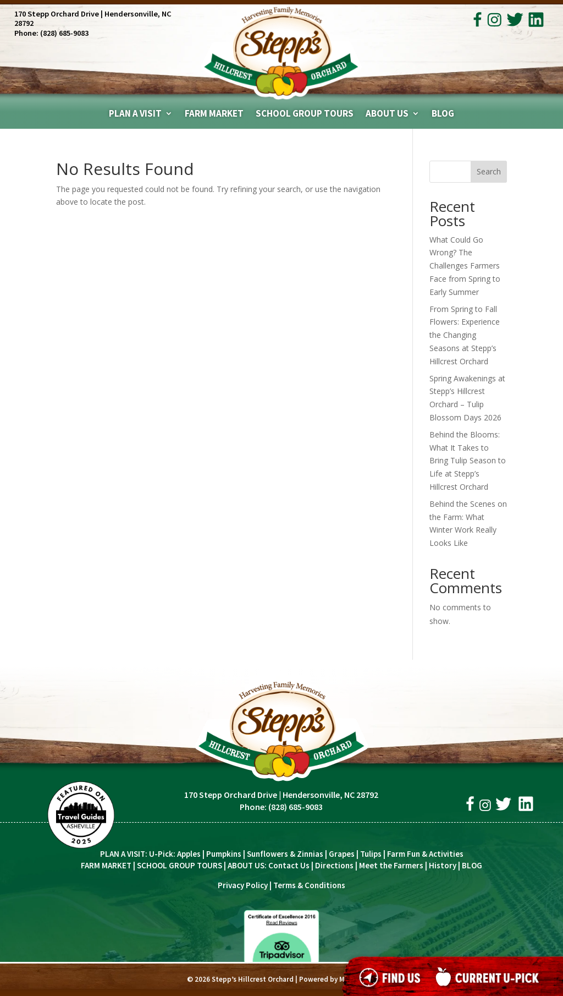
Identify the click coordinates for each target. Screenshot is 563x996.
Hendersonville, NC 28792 (330, 794)
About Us (387, 114)
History (442, 865)
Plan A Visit (135, 114)
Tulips (371, 854)
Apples (189, 854)
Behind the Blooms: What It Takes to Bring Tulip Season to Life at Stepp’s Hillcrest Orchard (467, 460)
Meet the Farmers (391, 865)
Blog (443, 114)
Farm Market (214, 114)
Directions (334, 865)
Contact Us (289, 865)
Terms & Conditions (309, 885)
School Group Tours (305, 114)
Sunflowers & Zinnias (285, 854)
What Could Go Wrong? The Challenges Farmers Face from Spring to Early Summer (464, 265)
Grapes (342, 854)
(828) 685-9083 (64, 33)
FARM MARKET (106, 865)
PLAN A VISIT (122, 854)
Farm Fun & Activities (425, 854)
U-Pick (161, 854)
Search (489, 171)
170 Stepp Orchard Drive (56, 14)
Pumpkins (223, 854)
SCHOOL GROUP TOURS (179, 865)
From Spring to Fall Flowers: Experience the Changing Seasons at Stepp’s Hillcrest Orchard (464, 335)
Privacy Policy (243, 885)
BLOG (472, 865)
